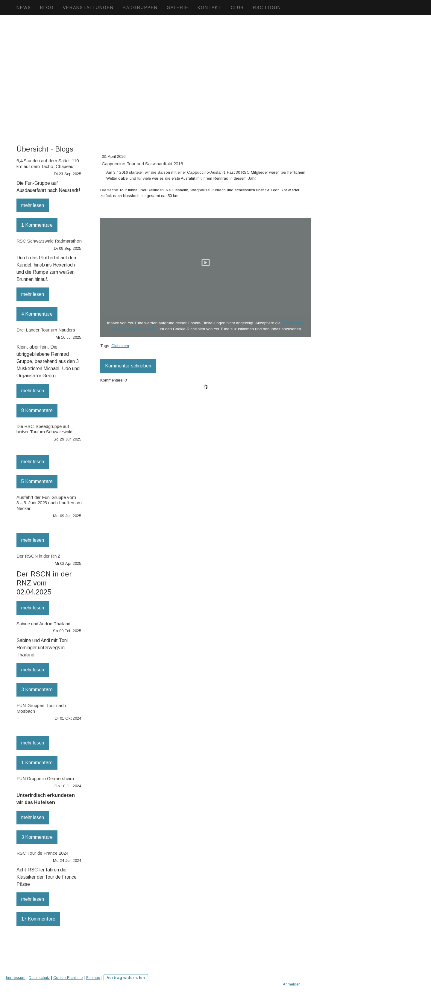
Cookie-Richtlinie (68, 977)
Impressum (15, 977)
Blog (47, 7)
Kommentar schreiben (128, 365)
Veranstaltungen (88, 7)
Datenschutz (39, 977)
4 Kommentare (37, 314)
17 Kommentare (38, 918)
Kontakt (210, 7)
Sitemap (93, 977)
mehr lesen (32, 205)
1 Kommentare (37, 225)
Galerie (178, 7)
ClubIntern (120, 345)
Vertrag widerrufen (126, 977)
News (23, 7)
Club (237, 7)
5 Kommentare (37, 481)
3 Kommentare (37, 689)
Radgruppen (140, 7)
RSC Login (267, 7)
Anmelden (292, 984)
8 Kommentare (37, 410)
